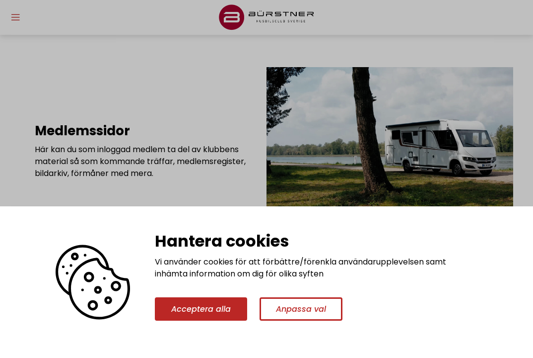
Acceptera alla (201, 309)
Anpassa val (301, 309)
